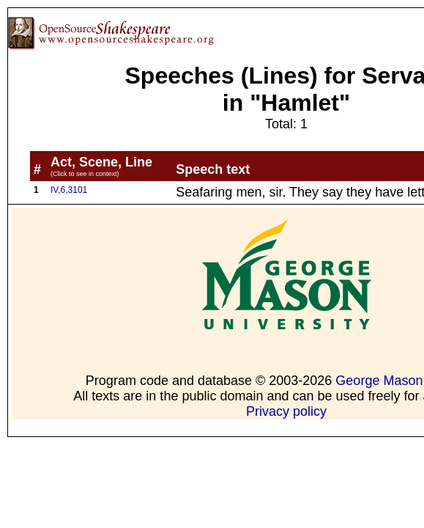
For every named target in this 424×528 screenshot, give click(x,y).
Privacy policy (286, 411)
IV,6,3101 (69, 190)
